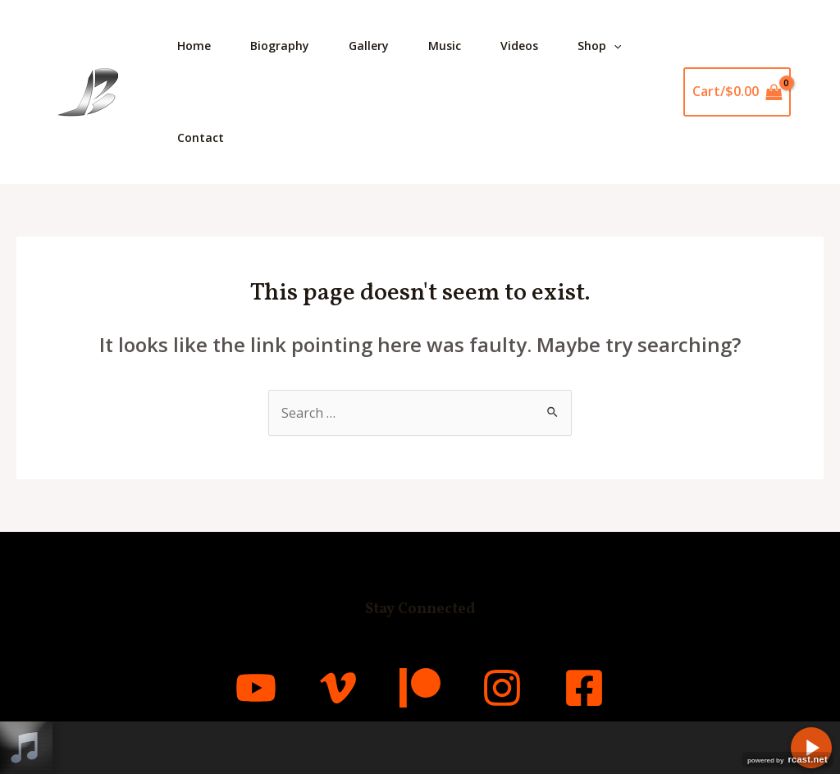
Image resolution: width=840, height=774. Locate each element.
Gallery (369, 45)
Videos (519, 45)
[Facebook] (584, 687)
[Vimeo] (337, 687)
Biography (279, 45)
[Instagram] (502, 687)
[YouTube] (255, 687)
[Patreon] (420, 687)
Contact (200, 137)
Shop (599, 46)
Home (194, 45)
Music (444, 45)
